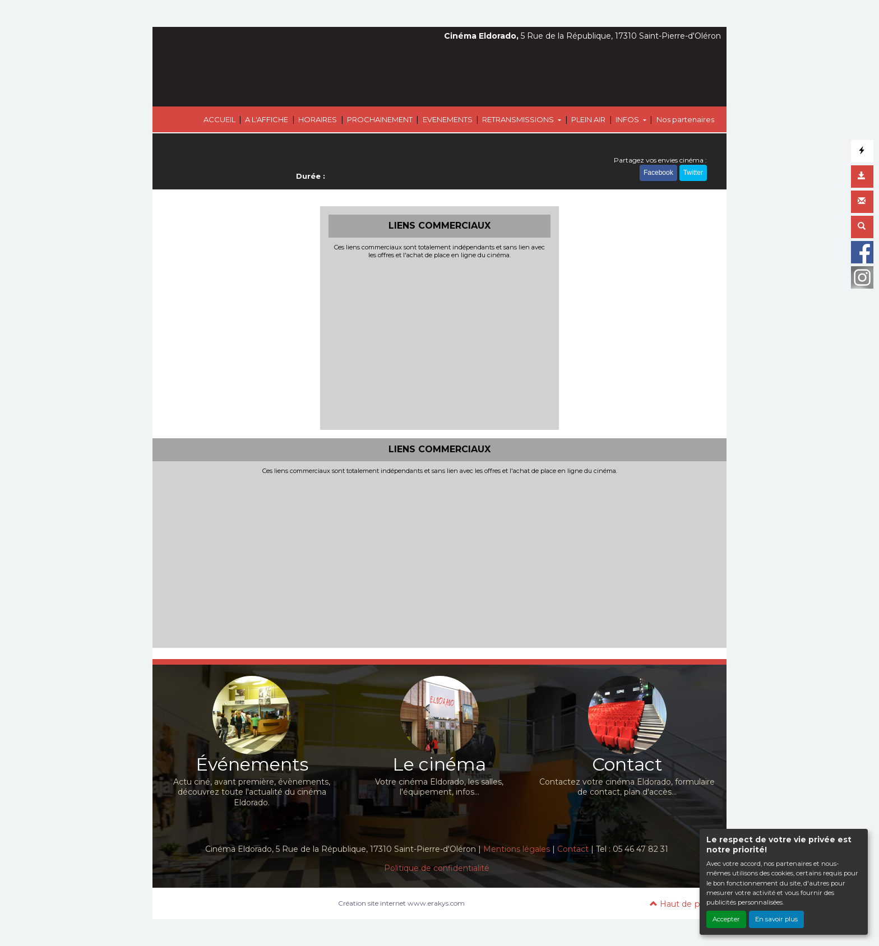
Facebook (658, 173)
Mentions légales (516, 849)
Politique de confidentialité (436, 868)
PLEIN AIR (588, 119)
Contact (573, 849)
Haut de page (682, 904)
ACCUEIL (219, 119)
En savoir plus (776, 919)
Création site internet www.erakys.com (401, 903)
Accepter (726, 919)
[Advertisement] (440, 343)
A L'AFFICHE (266, 119)
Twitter (693, 173)
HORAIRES (317, 119)
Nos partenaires (685, 119)
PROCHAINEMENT (380, 119)
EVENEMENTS (448, 119)
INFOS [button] (628, 119)
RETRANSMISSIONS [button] (519, 119)
